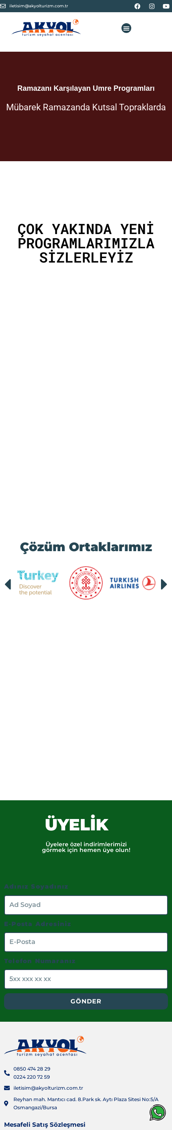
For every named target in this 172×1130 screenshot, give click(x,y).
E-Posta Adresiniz (37, 924)
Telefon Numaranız (40, 961)
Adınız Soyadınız (36, 886)
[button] (126, 28)
